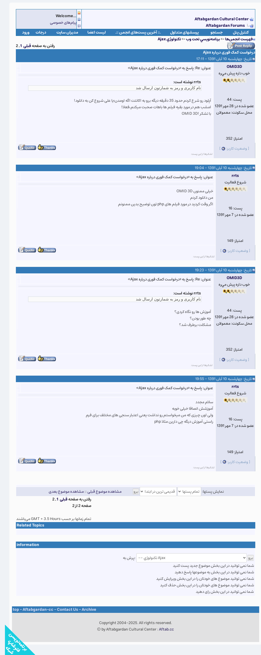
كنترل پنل (236, 32)
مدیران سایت (62, 32)
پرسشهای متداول (179, 32)
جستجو (212, 32)
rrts (230, 175)
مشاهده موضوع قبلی (99, 491)
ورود (20, 32)
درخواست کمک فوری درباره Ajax (224, 52)
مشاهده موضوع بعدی (61, 491)
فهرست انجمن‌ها (234, 39)
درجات (36, 32)
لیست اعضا (91, 32)
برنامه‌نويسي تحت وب (198, 39)
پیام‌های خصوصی (58, 22)
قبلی (22, 45)
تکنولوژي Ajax (164, 39)
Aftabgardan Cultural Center (217, 19)
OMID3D (229, 66)
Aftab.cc (161, 629)
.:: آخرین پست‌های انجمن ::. (133, 32)
